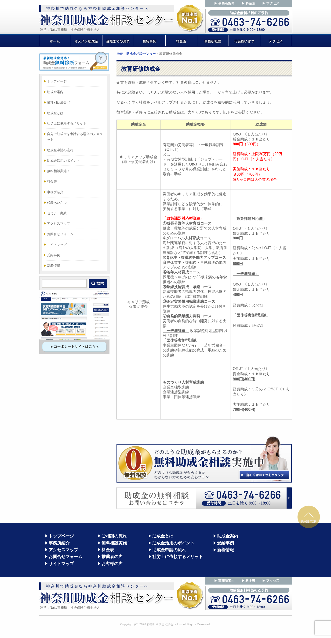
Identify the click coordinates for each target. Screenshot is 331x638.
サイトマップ (57, 244)
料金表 (52, 181)
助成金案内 (55, 92)
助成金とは (55, 113)
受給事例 (53, 255)
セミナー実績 (57, 213)
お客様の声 (112, 563)
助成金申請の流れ (60, 150)
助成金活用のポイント (63, 160)
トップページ (57, 81)
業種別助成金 (59, 102)
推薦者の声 (112, 556)
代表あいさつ (57, 202)
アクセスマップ (58, 223)
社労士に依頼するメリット (66, 123)
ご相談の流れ (114, 536)
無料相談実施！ (58, 171)
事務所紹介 (55, 192)
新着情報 (53, 266)
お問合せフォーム (60, 234)
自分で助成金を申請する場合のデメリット (75, 136)
